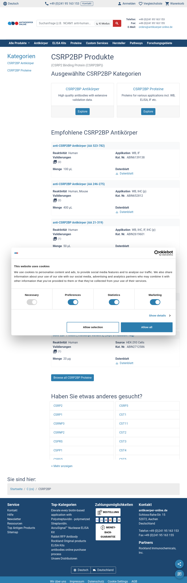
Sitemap (12, 532)
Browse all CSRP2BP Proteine (72, 377)
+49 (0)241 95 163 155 (159, 535)
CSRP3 (123, 405)
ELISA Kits (59, 43)
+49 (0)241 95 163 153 (62, 3)
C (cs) (30, 489)
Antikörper (41, 43)
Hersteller (118, 43)
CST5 (122, 459)
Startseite (16, 489)
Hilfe (10, 514)
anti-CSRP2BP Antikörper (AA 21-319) (78, 222)
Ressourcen (14, 523)
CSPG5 (58, 459)
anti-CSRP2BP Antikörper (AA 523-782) (79, 145)
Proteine (76, 43)
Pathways (136, 43)
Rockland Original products (68, 541)
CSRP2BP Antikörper (82, 89)
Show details (157, 315)
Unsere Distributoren (64, 558)
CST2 (122, 432)
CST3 (122, 441)
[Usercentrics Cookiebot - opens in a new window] (157, 253)
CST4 (122, 450)
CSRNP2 (59, 432)
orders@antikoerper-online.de (155, 27)
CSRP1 (58, 414)
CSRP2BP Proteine (148, 89)
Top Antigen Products (21, 528)
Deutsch (11, 3)
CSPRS (58, 441)
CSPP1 (58, 450)
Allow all (146, 327)
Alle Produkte (18, 43)
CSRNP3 (59, 423)
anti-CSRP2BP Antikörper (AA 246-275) (79, 184)
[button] (61, 466)
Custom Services (97, 43)
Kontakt (86, 3)
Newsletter (14, 519)
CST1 (122, 414)
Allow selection (93, 327)
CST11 (123, 423)
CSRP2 (58, 405)
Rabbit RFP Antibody (64, 536)
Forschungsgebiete (159, 43)
